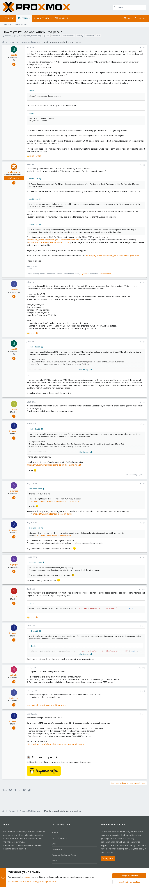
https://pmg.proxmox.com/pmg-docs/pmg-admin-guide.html (113, 255)
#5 (144, 402)
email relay (55, 35)
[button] (51, 18)
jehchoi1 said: (35, 347)
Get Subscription (59, 838)
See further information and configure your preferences (32, 881)
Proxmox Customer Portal (64, 855)
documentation (105, 273)
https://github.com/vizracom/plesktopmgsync (46, 705)
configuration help (33, 35)
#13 (143, 691)
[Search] (129, 7)
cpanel (46, 35)
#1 (144, 47)
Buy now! (107, 858)
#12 (143, 668)
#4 (144, 342)
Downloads (57, 849)
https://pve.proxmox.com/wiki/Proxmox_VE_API (49, 242)
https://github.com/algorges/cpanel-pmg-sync (53, 514)
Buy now (83, 273)
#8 (144, 523)
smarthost (90, 35)
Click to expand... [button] (86, 370)
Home (55, 832)
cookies (27, 877)
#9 (144, 557)
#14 (143, 714)
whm (98, 35)
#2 (144, 165)
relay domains (68, 35)
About (54, 860)
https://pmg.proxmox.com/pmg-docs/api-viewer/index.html (54, 239)
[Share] (140, 47)
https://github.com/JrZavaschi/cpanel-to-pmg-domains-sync (55, 744)
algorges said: (35, 528)
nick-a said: (34, 631)
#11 (143, 626)
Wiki (54, 843)
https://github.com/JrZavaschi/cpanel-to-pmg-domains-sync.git (54, 465)
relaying (80, 35)
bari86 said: (34, 179)
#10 (143, 589)
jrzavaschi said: (35, 488)
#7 (144, 483)
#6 (144, 424)
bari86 (7, 35)
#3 (144, 282)
